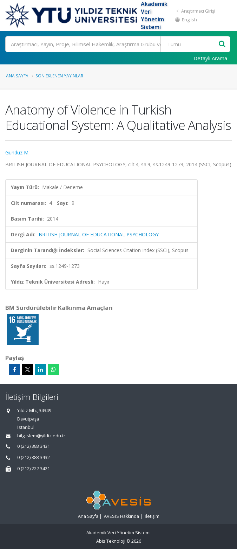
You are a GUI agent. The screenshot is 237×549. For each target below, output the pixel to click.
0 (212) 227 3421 (33, 469)
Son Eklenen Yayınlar (59, 75)
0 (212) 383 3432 (33, 457)
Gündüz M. (17, 152)
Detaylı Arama (210, 58)
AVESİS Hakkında (121, 516)
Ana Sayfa (17, 75)
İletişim (152, 516)
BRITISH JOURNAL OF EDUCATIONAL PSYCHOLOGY (99, 234)
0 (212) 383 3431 (33, 446)
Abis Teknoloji (110, 541)
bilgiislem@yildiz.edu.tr (41, 436)
